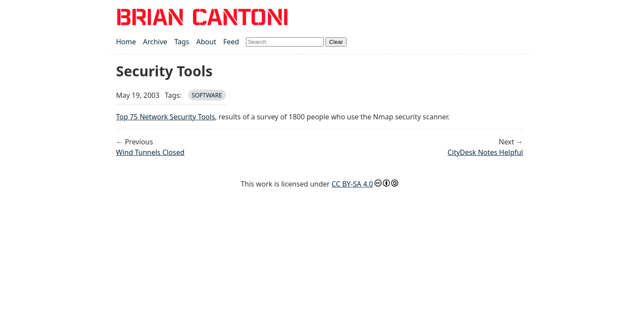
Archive (155, 42)
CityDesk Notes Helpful (485, 152)
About (206, 42)
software (207, 95)
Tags (181, 42)
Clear (336, 42)
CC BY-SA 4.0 (352, 184)
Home (126, 42)
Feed (231, 42)
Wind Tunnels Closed (150, 152)
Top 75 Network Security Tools (165, 117)
